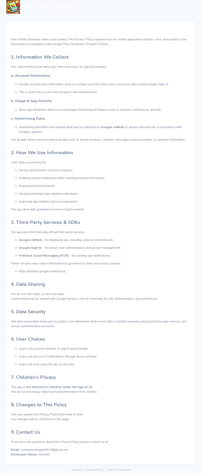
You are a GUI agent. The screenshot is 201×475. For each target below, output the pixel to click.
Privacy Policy (95, 470)
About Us (77, 470)
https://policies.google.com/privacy (42, 271)
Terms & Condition (118, 470)
